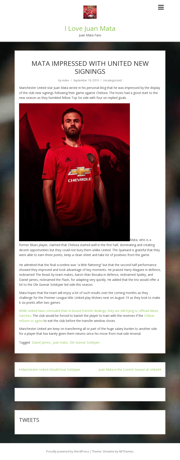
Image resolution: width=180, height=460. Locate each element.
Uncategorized (112, 80)
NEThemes (126, 451)
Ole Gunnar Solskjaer (85, 343)
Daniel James (41, 343)
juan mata (60, 343)
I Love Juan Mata (90, 28)
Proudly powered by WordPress (67, 451)
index (65, 80)
